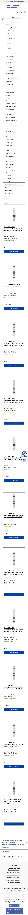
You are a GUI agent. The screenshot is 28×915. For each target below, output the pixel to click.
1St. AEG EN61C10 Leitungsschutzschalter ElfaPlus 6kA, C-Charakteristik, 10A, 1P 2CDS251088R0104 (13, 515)
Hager (8, 33)
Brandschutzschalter (11, 106)
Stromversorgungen (11, 170)
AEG (8, 41)
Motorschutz (9, 148)
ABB (8, 35)
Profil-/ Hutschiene (10, 164)
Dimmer (8, 123)
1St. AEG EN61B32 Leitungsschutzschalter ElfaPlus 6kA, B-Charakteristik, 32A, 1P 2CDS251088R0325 (13, 629)
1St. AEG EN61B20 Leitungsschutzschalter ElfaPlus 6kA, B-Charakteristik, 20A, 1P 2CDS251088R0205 (13, 228)
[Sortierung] (14, 203)
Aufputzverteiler (10, 73)
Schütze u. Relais (10, 109)
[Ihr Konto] (21, 12)
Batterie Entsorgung (13, 872)
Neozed (8, 98)
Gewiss (9, 51)
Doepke (9, 43)
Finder (7, 134)
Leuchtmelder (9, 145)
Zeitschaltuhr (9, 178)
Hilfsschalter (9, 114)
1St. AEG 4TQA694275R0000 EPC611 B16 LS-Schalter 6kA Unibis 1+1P (12, 801)
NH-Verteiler (9, 159)
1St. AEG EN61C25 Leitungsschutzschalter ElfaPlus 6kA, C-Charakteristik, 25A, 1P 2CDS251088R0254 (13, 343)
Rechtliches (5, 851)
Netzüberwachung (10, 153)
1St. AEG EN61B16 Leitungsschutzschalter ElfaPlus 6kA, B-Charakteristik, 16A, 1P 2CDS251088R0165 (13, 687)
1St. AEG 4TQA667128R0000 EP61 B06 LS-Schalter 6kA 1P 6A (13, 285)
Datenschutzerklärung (13, 875)
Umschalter (8, 175)
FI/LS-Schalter (9, 59)
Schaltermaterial (9, 24)
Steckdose (8, 136)
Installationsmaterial (10, 184)
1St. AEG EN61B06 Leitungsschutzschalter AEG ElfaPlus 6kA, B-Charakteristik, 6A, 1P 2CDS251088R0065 (13, 457)
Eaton (8, 46)
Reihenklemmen (10, 167)
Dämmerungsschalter (11, 131)
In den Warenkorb (14, 251)
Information (5, 848)
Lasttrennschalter (10, 112)
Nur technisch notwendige (14, 909)
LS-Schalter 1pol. (10, 30)
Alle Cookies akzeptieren (14, 913)
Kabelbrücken (9, 139)
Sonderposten (8, 193)
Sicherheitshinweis (14, 882)
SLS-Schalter (9, 67)
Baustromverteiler (10, 87)
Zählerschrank (9, 84)
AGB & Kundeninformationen (13, 880)
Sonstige (8, 181)
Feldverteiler (9, 81)
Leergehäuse (9, 89)
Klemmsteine (9, 95)
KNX (5, 187)
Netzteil (8, 150)
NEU (5, 196)
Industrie (8, 128)
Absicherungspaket (11, 103)
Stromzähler (9, 172)
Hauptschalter (9, 65)
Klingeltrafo (9, 142)
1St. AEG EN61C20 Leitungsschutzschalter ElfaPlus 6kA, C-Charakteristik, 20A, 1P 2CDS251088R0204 (13, 400)
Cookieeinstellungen (13, 877)
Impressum (13, 865)
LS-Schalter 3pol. (10, 53)
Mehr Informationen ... (14, 902)
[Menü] (3, 12)
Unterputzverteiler (10, 70)
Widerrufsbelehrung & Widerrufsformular (13, 869)
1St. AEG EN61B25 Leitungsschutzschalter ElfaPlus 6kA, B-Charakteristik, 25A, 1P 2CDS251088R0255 (13, 572)
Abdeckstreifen (10, 92)
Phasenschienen (10, 161)
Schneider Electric (11, 38)
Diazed (7, 100)
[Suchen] (17, 12)
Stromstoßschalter (10, 117)
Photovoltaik (8, 190)
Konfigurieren (14, 905)
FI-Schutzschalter (10, 56)
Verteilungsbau (9, 28)
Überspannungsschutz (11, 120)
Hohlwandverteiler (10, 76)
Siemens (9, 48)
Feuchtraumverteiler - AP (12, 78)
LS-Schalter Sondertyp (11, 62)
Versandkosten (13, 890)
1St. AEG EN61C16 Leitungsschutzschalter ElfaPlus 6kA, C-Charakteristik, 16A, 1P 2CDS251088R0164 (13, 744)
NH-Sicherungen (10, 156)
